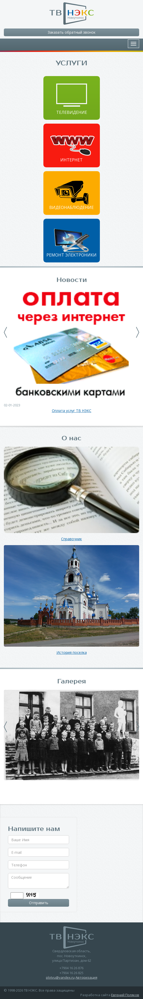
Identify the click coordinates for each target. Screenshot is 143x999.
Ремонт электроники (71, 255)
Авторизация (86, 977)
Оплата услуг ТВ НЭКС (71, 411)
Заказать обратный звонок (72, 32)
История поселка (71, 652)
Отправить (38, 902)
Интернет (71, 160)
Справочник (71, 539)
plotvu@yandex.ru (60, 977)
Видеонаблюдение (71, 207)
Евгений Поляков (125, 995)
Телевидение (71, 112)
